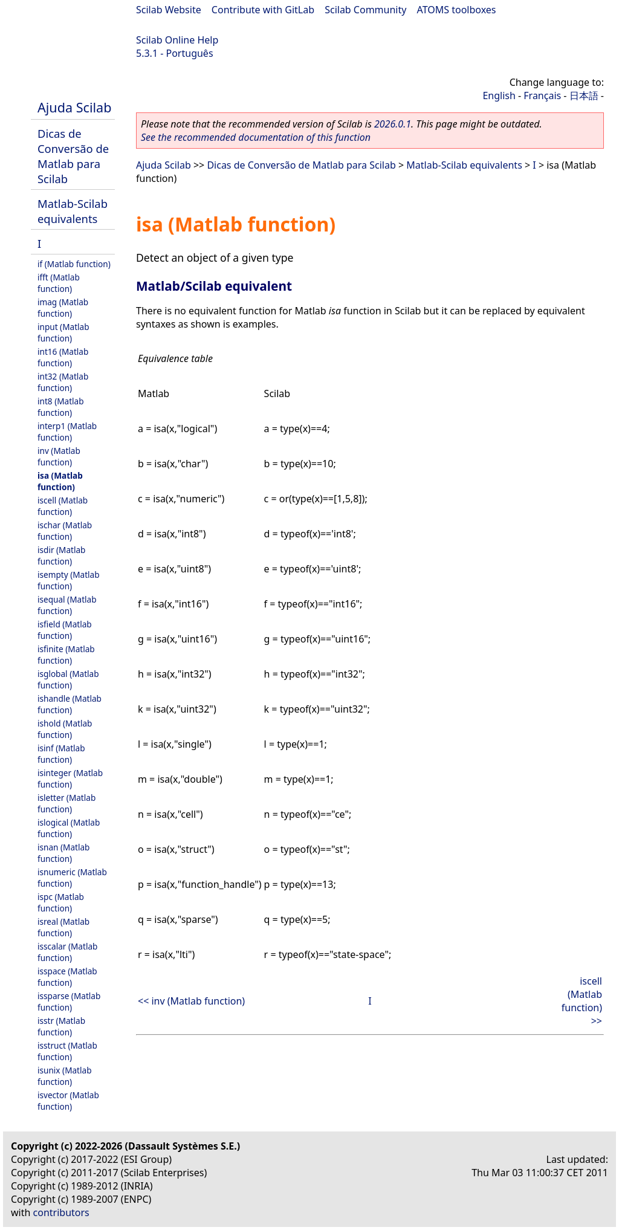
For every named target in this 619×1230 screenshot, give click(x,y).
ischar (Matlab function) (64, 530)
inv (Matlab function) (58, 456)
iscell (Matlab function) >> (582, 1001)
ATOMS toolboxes (456, 9)
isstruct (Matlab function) (67, 1051)
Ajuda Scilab (74, 107)
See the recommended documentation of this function (256, 137)
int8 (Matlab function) (60, 406)
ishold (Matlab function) (64, 728)
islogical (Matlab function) (68, 828)
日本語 (583, 95)
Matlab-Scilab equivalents (72, 211)
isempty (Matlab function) (68, 580)
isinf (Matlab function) (61, 753)
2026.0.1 (392, 124)
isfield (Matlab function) (64, 629)
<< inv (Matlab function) (191, 1001)
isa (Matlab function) (60, 481)
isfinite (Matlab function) (66, 654)
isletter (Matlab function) (66, 803)
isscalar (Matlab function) (67, 951)
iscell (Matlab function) (62, 505)
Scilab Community (365, 9)
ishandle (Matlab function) (69, 704)
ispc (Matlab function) (60, 902)
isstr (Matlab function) (61, 1026)
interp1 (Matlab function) (67, 431)
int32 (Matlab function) (62, 382)
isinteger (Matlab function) (70, 778)
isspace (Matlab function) (67, 976)
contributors (61, 1212)
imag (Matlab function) (62, 307)
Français (542, 95)
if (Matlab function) (74, 264)
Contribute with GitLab (263, 9)
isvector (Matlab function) (68, 1100)
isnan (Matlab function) (63, 852)
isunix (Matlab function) (64, 1075)
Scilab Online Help (177, 40)
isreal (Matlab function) (63, 927)
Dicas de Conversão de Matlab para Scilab (73, 156)
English (498, 95)
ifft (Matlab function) (58, 282)
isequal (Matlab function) (67, 605)
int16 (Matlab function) (62, 357)
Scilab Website (168, 9)
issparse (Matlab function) (68, 1001)
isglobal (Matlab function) (68, 679)
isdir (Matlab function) (61, 555)
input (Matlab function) (63, 332)
